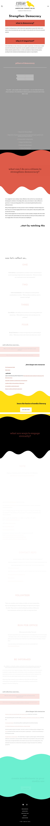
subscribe (25, 817)
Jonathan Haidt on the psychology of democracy (14, 383)
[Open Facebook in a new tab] (23, 804)
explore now (26, 409)
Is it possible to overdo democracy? (12, 386)
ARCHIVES (25, 811)
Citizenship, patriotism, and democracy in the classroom (16, 380)
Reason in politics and (9, 388)
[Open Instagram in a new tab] (26, 804)
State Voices (7, 369)
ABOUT (25, 815)
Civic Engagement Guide (10, 367)
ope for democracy (18, 388)
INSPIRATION (25, 813)
